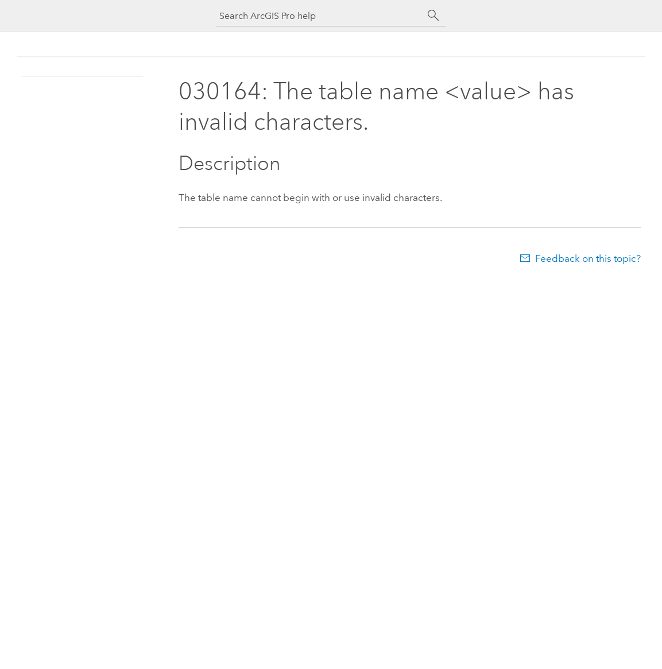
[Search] (433, 15)
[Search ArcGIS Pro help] (319, 16)
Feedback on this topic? (588, 258)
